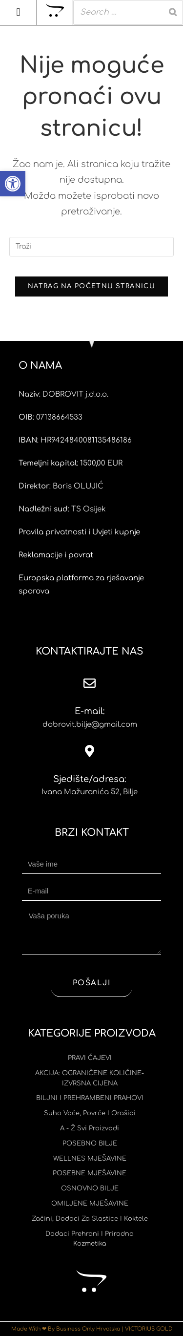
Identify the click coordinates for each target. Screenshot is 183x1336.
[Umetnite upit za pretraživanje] (91, 246)
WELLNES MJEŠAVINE (89, 1158)
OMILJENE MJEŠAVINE (89, 1203)
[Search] (173, 12)
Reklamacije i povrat (56, 555)
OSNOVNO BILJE (90, 1188)
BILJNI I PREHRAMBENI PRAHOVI (89, 1098)
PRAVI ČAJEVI (90, 1058)
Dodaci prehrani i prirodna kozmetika (89, 1239)
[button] (12, 183)
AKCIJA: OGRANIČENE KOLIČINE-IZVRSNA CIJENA (89, 1078)
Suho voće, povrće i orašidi (90, 1113)
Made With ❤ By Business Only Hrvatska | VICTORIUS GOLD (91, 1329)
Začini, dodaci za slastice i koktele (90, 1218)
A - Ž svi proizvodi (89, 1128)
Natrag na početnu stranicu (91, 286)
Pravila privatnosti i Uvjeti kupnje (79, 532)
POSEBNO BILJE (89, 1143)
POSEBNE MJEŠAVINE (89, 1173)
